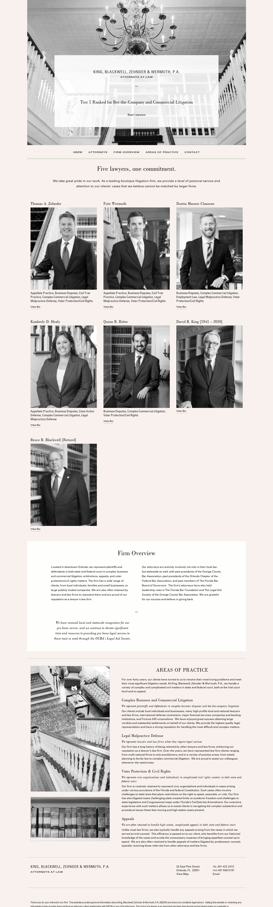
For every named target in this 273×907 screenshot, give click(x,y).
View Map (182, 874)
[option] (136, 72)
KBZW (77, 152)
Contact (192, 152)
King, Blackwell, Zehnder (136, 71)
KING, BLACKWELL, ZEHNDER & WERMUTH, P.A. (70, 866)
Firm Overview (126, 152)
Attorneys (98, 152)
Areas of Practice (162, 152)
